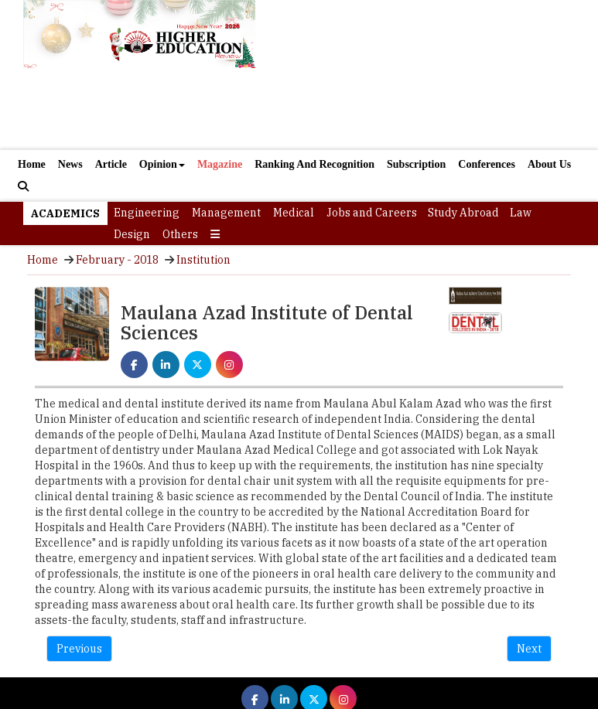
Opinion (162, 164)
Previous (79, 649)
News (70, 164)
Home (32, 164)
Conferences (486, 164)
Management (226, 213)
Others (180, 234)
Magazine (219, 164)
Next (529, 649)
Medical (293, 213)
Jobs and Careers (371, 213)
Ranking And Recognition (314, 164)
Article (111, 164)
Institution (203, 260)
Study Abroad (463, 213)
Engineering (146, 213)
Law (520, 213)
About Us (549, 164)
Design (132, 234)
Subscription (416, 164)
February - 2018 (117, 260)
